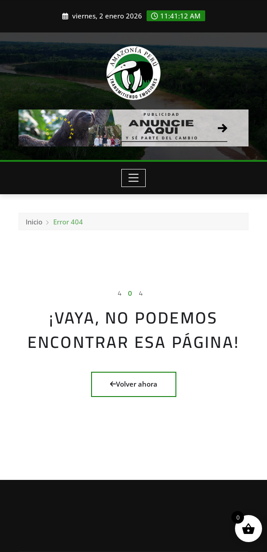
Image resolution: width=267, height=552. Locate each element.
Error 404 (68, 223)
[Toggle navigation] (133, 178)
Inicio (34, 223)
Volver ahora (133, 383)
